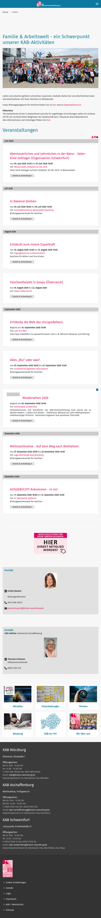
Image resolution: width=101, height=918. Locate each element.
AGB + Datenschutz (13, 904)
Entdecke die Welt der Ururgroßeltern (36, 322)
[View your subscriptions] (93, 137)
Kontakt (8, 888)
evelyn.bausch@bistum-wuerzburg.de (26, 608)
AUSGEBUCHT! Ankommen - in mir (34, 489)
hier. (49, 120)
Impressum (9, 899)
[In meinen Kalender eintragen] (97, 137)
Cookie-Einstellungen (14, 882)
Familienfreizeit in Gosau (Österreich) (36, 282)
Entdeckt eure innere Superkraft (32, 244)
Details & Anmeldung (22, 176)
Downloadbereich (72, 105)
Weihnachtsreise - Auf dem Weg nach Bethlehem (44, 446)
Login (7, 893)
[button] (97, 4)
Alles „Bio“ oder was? (25, 360)
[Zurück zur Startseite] (49, 4)
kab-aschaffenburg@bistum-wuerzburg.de (29, 810)
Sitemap (8, 910)
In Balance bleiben (23, 201)
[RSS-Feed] (95, 137)
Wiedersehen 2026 (35, 398)
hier (54, 105)
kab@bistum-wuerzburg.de (22, 775)
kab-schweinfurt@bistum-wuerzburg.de (28, 845)
